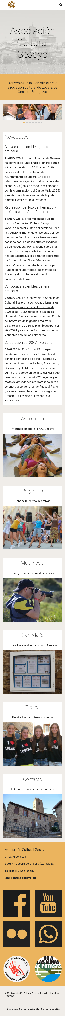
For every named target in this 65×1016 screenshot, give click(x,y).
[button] (4, 4)
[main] (32, 42)
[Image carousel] (32, 113)
